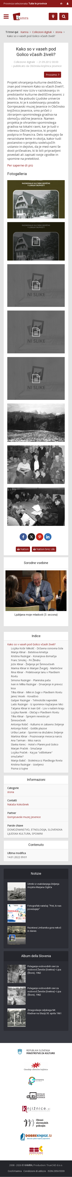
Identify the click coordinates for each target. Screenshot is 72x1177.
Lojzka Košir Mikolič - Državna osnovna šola (37, 648)
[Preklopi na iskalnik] (63, 16)
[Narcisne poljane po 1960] (36, 423)
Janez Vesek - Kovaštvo (24, 696)
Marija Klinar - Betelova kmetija (29, 652)
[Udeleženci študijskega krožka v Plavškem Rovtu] (36, 464)
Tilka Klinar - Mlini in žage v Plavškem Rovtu (36, 692)
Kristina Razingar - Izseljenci (27, 764)
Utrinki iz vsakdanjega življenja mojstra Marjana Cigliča (43, 886)
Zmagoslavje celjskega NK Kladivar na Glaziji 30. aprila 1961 (44, 1012)
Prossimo (52, 74)
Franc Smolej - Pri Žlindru (25, 660)
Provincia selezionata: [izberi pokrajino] (25, 3)
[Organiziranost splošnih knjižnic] (36, 1066)
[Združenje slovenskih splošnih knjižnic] (36, 1109)
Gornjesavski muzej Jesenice (24, 817)
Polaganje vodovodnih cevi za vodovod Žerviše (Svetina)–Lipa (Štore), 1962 (44, 969)
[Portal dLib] (36, 1095)
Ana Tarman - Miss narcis (26, 740)
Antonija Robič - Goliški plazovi (29, 728)
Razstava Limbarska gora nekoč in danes (44, 929)
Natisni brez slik (44, 549)
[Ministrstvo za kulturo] (36, 1052)
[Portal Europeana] (36, 1081)
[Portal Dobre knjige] (36, 1137)
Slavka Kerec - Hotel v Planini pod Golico (34, 744)
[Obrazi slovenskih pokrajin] (36, 1123)
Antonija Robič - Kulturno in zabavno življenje (37, 724)
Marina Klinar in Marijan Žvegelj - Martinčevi (36, 668)
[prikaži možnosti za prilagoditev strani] (61, 3)
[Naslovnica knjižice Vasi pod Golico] (36, 199)
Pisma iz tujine (19, 768)
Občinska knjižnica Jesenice (46, 66)
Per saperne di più (20, 165)
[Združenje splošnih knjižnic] (36, 1150)
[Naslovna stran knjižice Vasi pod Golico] (36, 241)
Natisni (23, 549)
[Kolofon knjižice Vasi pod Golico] (36, 285)
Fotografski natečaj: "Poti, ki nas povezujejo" (44, 908)
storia (10, 792)
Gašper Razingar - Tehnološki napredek (34, 700)
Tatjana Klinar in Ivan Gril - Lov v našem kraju (37, 708)
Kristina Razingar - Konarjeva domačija (34, 656)
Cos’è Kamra (15, 1171)
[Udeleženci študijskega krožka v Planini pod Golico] (36, 507)
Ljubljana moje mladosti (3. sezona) (36, 614)
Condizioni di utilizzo (34, 1171)
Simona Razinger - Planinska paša (31, 680)
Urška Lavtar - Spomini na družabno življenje (37, 732)
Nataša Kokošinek (18, 804)
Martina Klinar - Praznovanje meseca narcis (36, 736)
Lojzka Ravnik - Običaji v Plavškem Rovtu (35, 712)
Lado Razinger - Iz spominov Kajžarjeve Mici (37, 704)
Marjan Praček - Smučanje (26, 748)
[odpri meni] (6, 17)
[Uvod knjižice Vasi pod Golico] (36, 378)
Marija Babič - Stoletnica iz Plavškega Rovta (36, 760)
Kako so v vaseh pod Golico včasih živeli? (31, 644)
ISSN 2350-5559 (56, 1171)
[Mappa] (53, 16)
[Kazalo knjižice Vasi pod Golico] (36, 332)
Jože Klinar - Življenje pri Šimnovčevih (32, 664)
